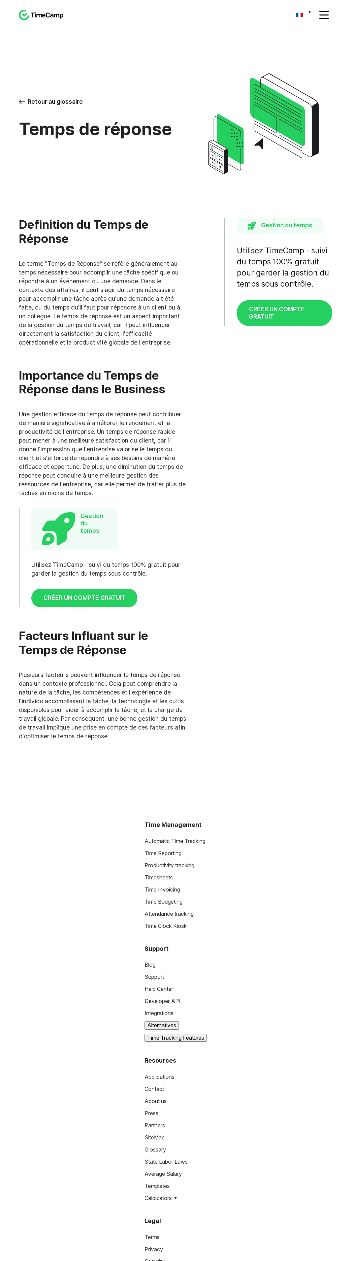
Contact (154, 979)
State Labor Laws (166, 1051)
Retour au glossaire (51, 101)
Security (155, 1151)
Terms (152, 1127)
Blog (150, 854)
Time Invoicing (162, 779)
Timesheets (159, 767)
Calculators (158, 1088)
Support (154, 867)
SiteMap (155, 1027)
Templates (157, 1076)
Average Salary (163, 1064)
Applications (159, 967)
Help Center (159, 879)
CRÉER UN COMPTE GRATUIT (277, 312)
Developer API (163, 891)
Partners (155, 1015)
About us (156, 991)
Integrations (159, 903)
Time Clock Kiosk (166, 815)
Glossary (155, 1039)
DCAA (152, 1175)
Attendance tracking (169, 803)
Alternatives (161, 915)
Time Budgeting (164, 791)
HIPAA (153, 1163)
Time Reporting (163, 743)
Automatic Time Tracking (175, 731)
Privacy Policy (147, 1253)
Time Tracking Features (175, 927)
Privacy (154, 1139)
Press (151, 1003)
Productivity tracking (169, 755)
